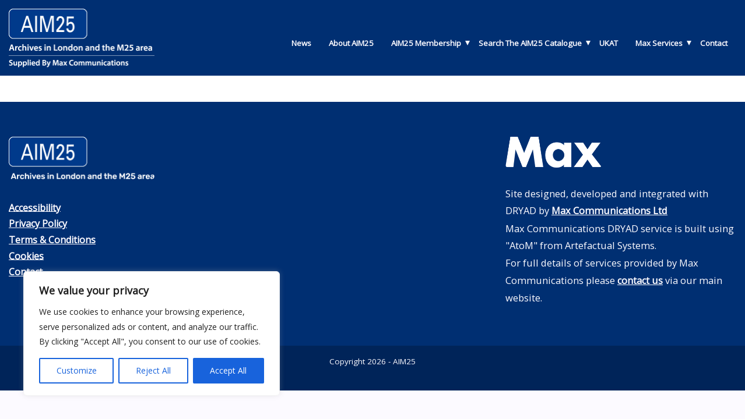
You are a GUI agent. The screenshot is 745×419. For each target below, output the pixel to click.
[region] (151, 333)
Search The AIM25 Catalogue (530, 43)
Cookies (26, 254)
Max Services (659, 43)
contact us (640, 279)
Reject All (153, 370)
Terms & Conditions (54, 239)
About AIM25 (351, 43)
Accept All (228, 370)
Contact (714, 43)
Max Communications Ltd (609, 210)
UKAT (608, 43)
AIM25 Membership (426, 43)
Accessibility (36, 207)
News (301, 43)
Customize (77, 370)
